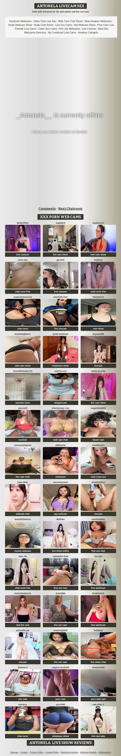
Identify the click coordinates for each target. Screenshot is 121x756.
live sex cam (60, 625)
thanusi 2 (22, 667)
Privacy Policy (36, 752)
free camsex (22, 254)
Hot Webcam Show (84, 25)
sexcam (98, 514)
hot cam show (60, 254)
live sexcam (60, 328)
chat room (22, 328)
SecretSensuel (60, 482)
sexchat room (22, 402)
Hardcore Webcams (20, 21)
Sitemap (14, 752)
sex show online (60, 551)
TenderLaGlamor (23, 334)
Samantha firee (60, 556)
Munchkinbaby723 (22, 371)
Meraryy (22, 704)
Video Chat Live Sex (44, 21)
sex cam (22, 699)
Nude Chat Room (43, 25)
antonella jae (22, 630)
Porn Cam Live (105, 25)
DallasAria (60, 445)
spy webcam (60, 514)
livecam (98, 365)
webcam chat (23, 514)
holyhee (98, 260)
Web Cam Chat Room (70, 21)
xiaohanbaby (98, 519)
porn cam (60, 699)
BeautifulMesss (23, 519)
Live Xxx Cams (63, 25)
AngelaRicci (98, 223)
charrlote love (60, 297)
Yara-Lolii (22, 408)
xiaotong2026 (60, 630)
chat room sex (98, 477)
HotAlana (98, 630)
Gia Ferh (61, 260)
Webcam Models (88, 752)
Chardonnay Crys (60, 408)
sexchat (23, 440)
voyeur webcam (22, 551)
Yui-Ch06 (60, 704)
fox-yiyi (98, 556)
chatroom (60, 477)
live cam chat (23, 477)
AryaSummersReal (23, 297)
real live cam (22, 625)
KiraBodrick (98, 593)
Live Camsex (89, 28)
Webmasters (104, 752)
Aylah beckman (60, 334)
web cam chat (60, 440)
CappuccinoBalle (60, 667)
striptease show (60, 365)
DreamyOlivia (98, 482)
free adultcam (98, 588)
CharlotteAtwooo (22, 593)
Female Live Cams (25, 28)
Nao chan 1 (98, 704)
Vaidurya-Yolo (98, 371)
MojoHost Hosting (69, 752)
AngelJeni (60, 223)
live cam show (98, 402)
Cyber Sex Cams (47, 28)
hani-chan (22, 482)
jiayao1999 (98, 334)
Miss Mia (22, 260)
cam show (98, 328)
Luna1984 (60, 593)
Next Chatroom (70, 208)
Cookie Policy (52, 752)
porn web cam (98, 699)
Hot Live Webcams (69, 28)
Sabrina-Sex (60, 371)
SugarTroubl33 (98, 408)
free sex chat (98, 551)
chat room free (22, 291)
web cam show (98, 254)
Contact (24, 752)
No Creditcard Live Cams (62, 32)
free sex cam (60, 588)
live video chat (98, 662)
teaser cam (98, 440)
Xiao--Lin (22, 556)
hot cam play (98, 736)
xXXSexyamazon (22, 445)
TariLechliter (23, 223)
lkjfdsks (60, 519)
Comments (47, 208)
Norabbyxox (98, 445)
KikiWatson (98, 297)
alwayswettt (98, 667)
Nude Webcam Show (20, 25)
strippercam (60, 402)
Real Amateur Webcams (98, 21)
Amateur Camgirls (88, 32)
